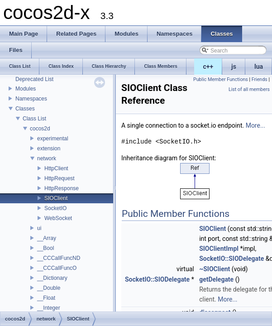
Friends (259, 79)
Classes (25, 108)
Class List (34, 118)
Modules (25, 89)
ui (39, 228)
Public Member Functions (220, 79)
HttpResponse (61, 188)
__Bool (45, 248)
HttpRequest (59, 178)
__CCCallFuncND (58, 258)
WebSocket (58, 218)
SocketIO (55, 208)
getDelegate (216, 279)
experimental (52, 138)
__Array (46, 238)
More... (255, 125)
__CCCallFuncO (56, 268)
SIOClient (55, 198)
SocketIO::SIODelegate (231, 258)
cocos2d (40, 128)
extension (48, 148)
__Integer (48, 308)
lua (258, 66)
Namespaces (31, 99)
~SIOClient (214, 269)
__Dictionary (52, 278)
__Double (48, 288)
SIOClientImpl (219, 248)
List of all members (249, 89)
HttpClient (56, 168)
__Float (46, 298)
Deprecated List (34, 79)
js (233, 66)
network (46, 158)
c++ (208, 66)
